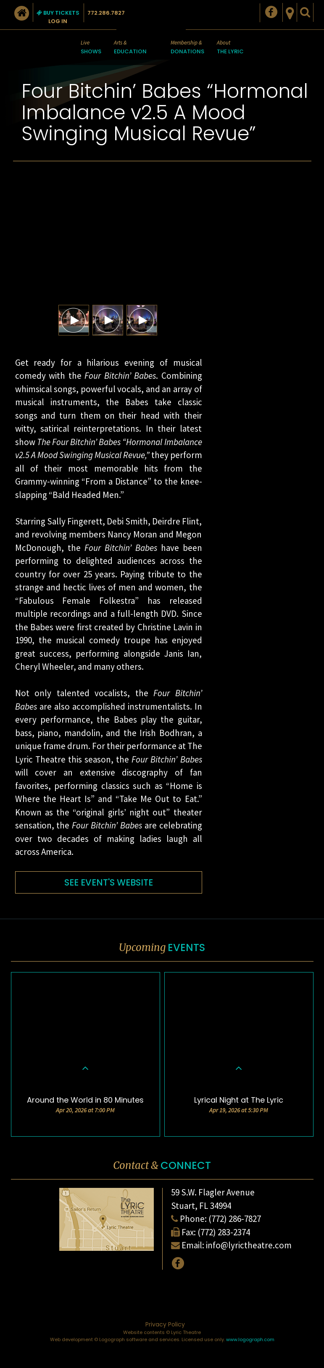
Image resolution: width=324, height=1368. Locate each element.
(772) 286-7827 (234, 1218)
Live (91, 47)
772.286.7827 (106, 13)
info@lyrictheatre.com (249, 1245)
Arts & (130, 47)
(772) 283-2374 (224, 1232)
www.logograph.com (250, 1339)
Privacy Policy (165, 1324)
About (230, 47)
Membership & (187, 47)
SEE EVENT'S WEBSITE (108, 882)
